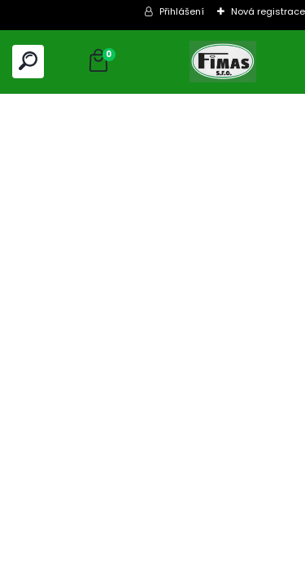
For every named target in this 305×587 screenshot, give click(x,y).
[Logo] (223, 61)
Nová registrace (268, 11)
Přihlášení (181, 11)
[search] (28, 61)
